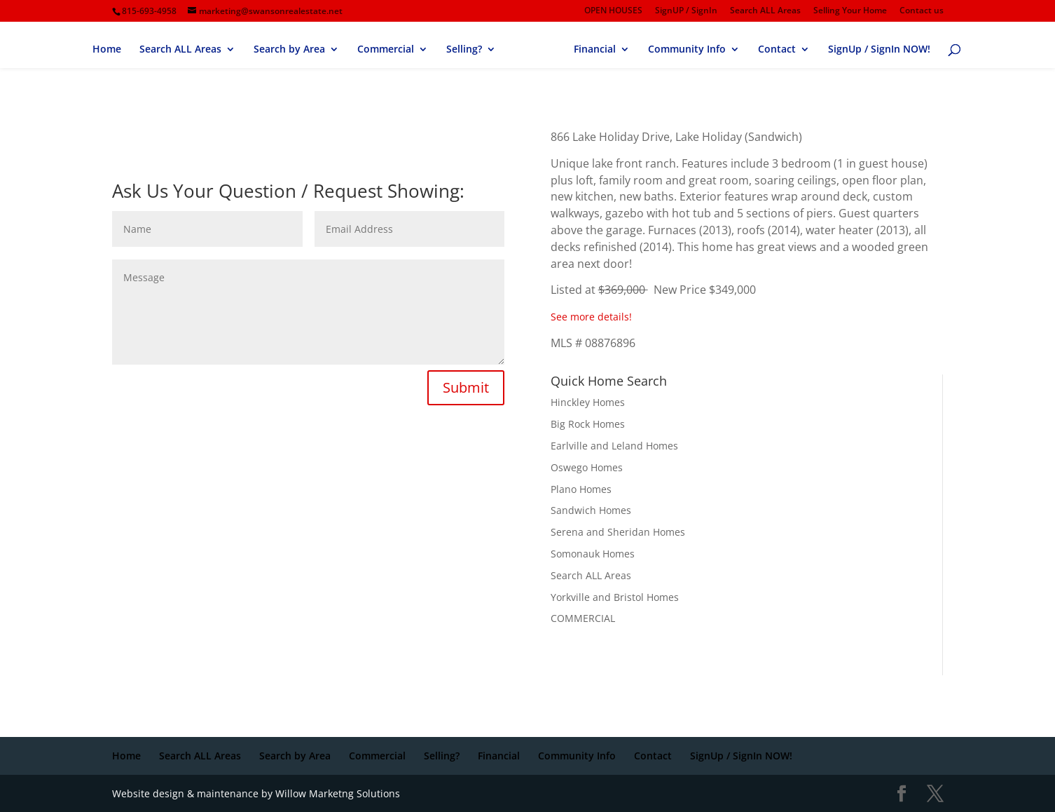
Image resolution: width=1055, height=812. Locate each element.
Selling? (464, 49)
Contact (777, 49)
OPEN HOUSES (613, 11)
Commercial (385, 49)
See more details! (591, 316)
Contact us (921, 11)
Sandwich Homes (591, 510)
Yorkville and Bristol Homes (615, 597)
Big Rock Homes (588, 424)
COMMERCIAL (583, 618)
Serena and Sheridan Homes (618, 532)
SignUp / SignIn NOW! (879, 49)
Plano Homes (581, 489)
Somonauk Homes (593, 553)
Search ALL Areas (765, 11)
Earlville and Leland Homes (614, 445)
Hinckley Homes (588, 402)
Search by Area (289, 49)
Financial (595, 49)
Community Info (687, 49)
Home (106, 49)
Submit (466, 387)
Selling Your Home (850, 11)
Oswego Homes (587, 467)
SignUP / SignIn (686, 11)
